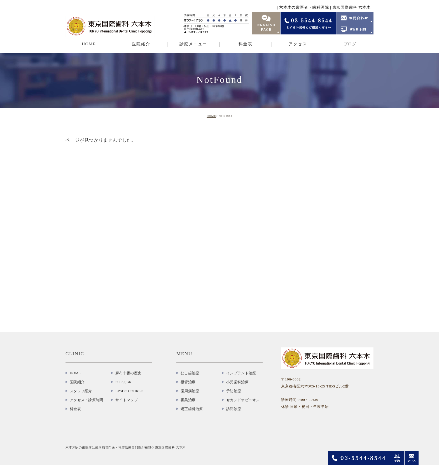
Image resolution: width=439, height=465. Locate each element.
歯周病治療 (190, 391)
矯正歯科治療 (192, 409)
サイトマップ (126, 400)
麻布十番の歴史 (128, 373)
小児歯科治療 (237, 382)
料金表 (246, 44)
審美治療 (188, 400)
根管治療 (188, 382)
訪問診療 (233, 409)
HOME (89, 44)
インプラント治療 (241, 373)
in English (123, 382)
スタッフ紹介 (81, 391)
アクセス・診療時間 (86, 400)
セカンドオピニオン (243, 400)
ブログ (350, 44)
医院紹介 (141, 44)
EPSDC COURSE (129, 391)
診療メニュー (193, 44)
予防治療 (233, 391)
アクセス (297, 44)
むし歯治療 (190, 373)
